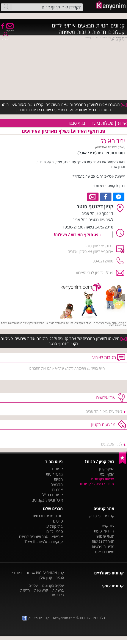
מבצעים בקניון (103, 425)
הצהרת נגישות (103, 541)
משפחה (67, 32)
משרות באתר (104, 551)
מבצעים (86, 25)
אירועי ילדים (64, 25)
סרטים (58, 521)
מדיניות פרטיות (103, 546)
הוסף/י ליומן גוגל (98, 245)
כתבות (83, 32)
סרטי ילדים (54, 531)
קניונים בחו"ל (52, 494)
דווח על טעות (104, 531)
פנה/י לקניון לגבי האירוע (94, 272)
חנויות (102, 25)
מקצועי (117, 38)
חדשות (99, 32)
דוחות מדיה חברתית (48, 515)
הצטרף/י (10, 29)
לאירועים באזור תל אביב (104, 411)
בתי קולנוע (54, 526)
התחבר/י (5, 38)
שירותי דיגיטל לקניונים (97, 483)
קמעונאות (41, 590)
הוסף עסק (106, 474)
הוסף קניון (106, 468)
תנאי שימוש (105, 536)
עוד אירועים (105, 397)
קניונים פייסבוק (35, 617)
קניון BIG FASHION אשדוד (45, 572)
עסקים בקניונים (53, 585)
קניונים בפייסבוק (101, 515)
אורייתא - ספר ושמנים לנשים (41, 536)
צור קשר (107, 525)
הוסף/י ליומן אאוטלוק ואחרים (89, 251)
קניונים (118, 25)
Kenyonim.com (64, 618)
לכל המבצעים (111, 444)
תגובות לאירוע (104, 357)
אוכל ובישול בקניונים (47, 500)
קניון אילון (45, 577)
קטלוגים (116, 32)
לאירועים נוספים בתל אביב (93, 219)
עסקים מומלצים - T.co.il (44, 541)
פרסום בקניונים (102, 479)
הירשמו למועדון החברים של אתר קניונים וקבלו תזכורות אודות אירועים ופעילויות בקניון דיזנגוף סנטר (63, 341)
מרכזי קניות (54, 474)
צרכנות (57, 489)
